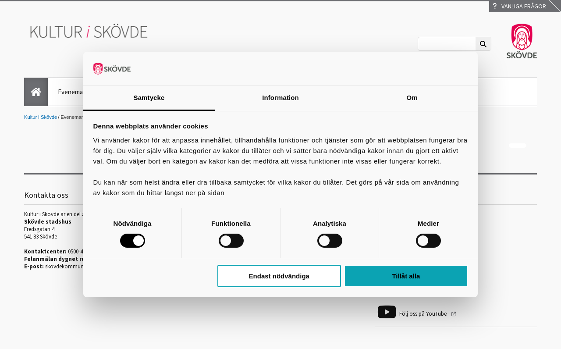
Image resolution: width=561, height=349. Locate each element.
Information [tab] (280, 97)
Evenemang (74, 92)
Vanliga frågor (519, 6)
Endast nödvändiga (279, 276)
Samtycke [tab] (149, 97)
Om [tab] (411, 97)
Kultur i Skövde (40, 117)
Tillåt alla (406, 276)
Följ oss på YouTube (423, 313)
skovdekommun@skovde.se (78, 266)
